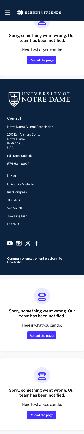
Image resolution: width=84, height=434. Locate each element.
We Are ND (15, 208)
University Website (20, 184)
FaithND (13, 224)
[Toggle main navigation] (7, 12)
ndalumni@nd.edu (20, 155)
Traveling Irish (17, 216)
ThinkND (13, 200)
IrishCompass (17, 192)
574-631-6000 (18, 163)
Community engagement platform (32, 258)
